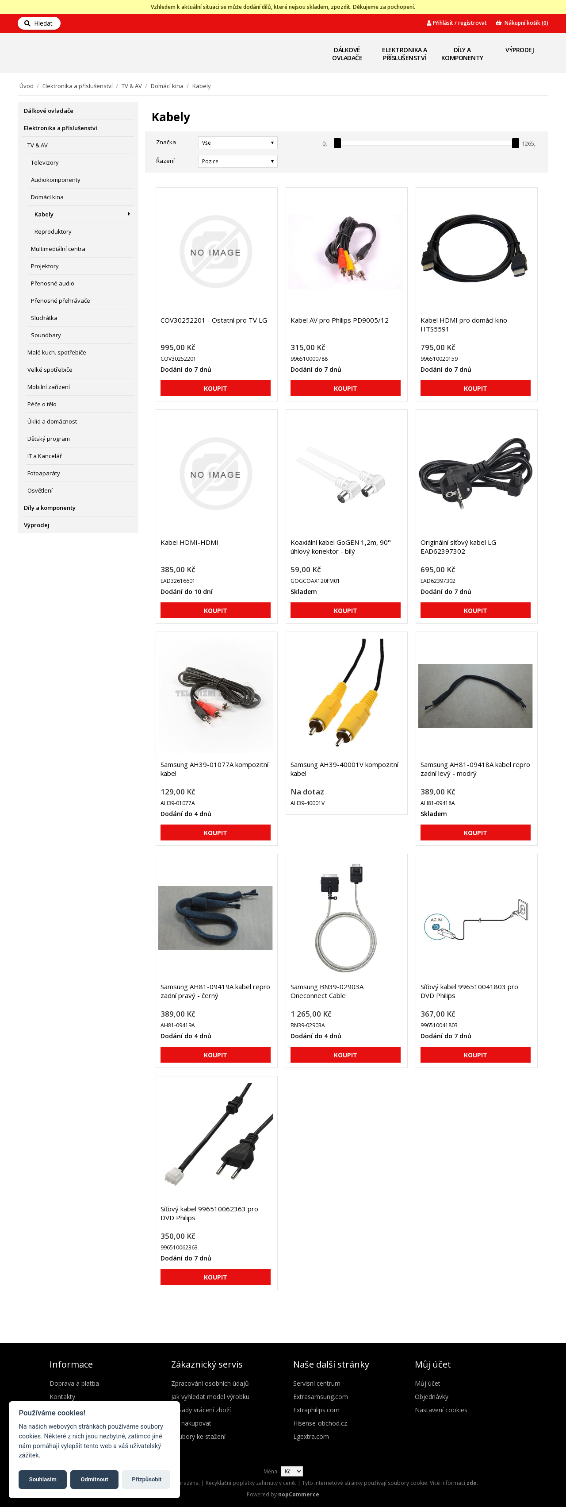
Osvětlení (40, 490)
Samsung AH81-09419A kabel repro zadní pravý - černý (215, 991)
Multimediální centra (58, 249)
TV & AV (132, 86)
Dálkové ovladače (347, 54)
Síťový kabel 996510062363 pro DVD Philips (209, 1213)
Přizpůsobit (146, 1479)
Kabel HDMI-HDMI (189, 542)
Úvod (26, 86)
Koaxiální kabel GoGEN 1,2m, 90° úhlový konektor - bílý (341, 546)
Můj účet (427, 1383)
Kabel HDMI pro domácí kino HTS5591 (464, 324)
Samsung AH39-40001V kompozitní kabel (344, 769)
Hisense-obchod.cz (320, 1423)
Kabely (44, 214)
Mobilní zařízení (48, 387)
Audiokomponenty (55, 180)
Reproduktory (53, 231)
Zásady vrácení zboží (201, 1410)
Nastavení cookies (441, 1410)
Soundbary (46, 335)
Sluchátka (44, 318)
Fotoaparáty (43, 473)
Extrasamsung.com (320, 1396)
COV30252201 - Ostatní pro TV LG (214, 320)
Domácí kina (167, 86)
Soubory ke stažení (198, 1436)
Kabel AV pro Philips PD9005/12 (340, 320)
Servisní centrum (316, 1383)
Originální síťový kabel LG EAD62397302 (458, 546)
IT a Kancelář (44, 456)
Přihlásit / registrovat (457, 23)
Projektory (45, 266)
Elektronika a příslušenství (404, 54)
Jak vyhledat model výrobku (210, 1396)
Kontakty (62, 1396)
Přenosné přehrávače (60, 300)
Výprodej (519, 50)
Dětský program (48, 439)
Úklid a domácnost (52, 421)
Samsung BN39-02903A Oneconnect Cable (327, 991)
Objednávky (431, 1396)
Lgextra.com (311, 1436)
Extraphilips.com (316, 1410)
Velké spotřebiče (50, 370)
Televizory (45, 162)
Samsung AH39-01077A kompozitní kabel (214, 769)
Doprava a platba (74, 1383)
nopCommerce (298, 1494)
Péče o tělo (42, 404)
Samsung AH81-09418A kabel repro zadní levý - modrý (475, 769)
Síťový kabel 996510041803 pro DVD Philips (469, 991)
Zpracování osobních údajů (210, 1383)
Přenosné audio (52, 283)
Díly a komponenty (462, 54)
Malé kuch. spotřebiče (56, 352)
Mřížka (516, 161)
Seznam (532, 161)
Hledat (38, 23)
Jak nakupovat (191, 1423)
